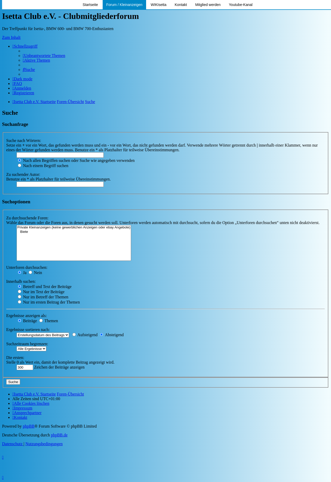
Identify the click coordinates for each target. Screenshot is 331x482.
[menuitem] (44, 55)
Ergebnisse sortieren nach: (28, 329)
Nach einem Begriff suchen (43, 165)
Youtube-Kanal (240, 5)
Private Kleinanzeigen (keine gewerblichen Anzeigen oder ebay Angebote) (74, 227)
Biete (74, 232)
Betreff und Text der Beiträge (45, 286)
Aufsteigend (84, 335)
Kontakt (181, 5)
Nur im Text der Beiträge (41, 292)
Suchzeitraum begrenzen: (27, 344)
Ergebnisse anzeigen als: (26, 315)
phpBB (28, 426)
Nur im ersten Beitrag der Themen (49, 302)
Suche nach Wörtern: (23, 140)
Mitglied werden (208, 5)
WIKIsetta (159, 5)
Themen (48, 321)
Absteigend (112, 335)
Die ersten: (15, 357)
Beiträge (27, 321)
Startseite (90, 5)
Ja (22, 272)
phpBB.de (59, 435)
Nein (35, 272)
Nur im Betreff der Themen (43, 297)
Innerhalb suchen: (21, 281)
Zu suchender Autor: (23, 174)
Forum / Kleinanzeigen (124, 5)
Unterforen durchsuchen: (27, 267)
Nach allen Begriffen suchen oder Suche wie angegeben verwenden (76, 160)
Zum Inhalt (11, 37)
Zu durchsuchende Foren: (27, 218)
